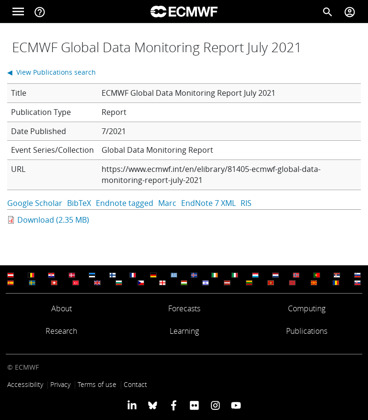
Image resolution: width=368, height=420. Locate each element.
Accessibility (25, 384)
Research (61, 331)
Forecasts (184, 308)
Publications (306, 331)
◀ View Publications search (51, 72)
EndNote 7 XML (208, 203)
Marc (167, 203)
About (61, 308)
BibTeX (79, 203)
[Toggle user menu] (350, 11)
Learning (184, 331)
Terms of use (97, 384)
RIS (246, 203)
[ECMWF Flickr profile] (194, 405)
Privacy (60, 384)
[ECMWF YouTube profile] (236, 405)
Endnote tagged (124, 203)
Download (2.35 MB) (53, 220)
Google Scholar (34, 203)
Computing (306, 308)
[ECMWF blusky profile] (152, 405)
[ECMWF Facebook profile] (173, 405)
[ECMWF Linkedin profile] (132, 405)
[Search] (328, 11)
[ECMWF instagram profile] (215, 405)
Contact (135, 384)
